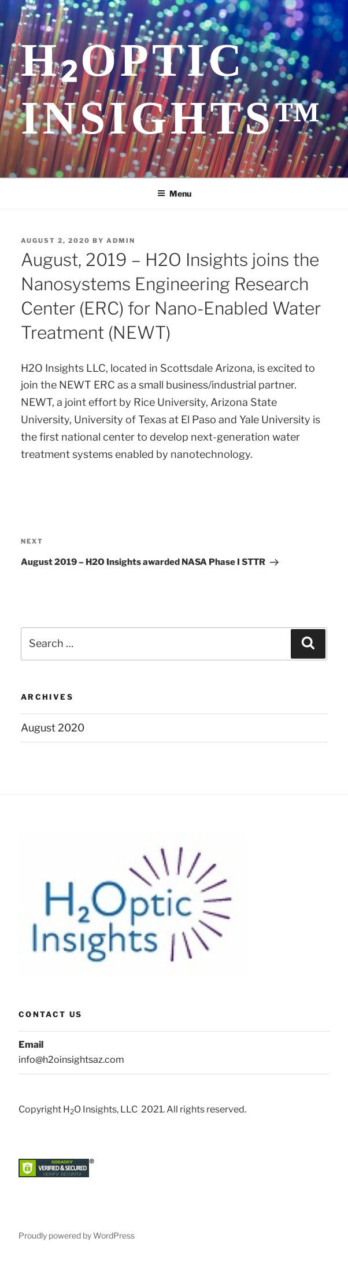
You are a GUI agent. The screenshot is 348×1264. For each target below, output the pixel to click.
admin (120, 240)
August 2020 (52, 728)
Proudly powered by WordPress (76, 1235)
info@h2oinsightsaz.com (71, 1059)
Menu (174, 193)
